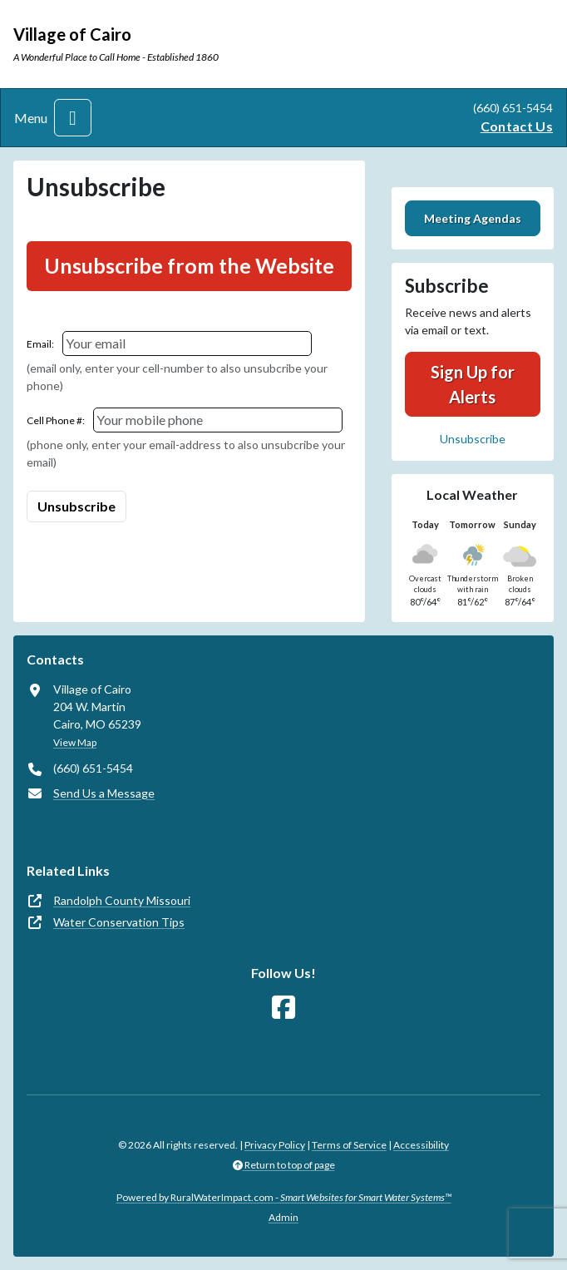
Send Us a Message (104, 793)
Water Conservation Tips (119, 922)
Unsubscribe (472, 439)
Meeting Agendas (472, 218)
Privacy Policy (274, 1145)
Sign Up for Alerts (473, 384)
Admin (283, 1217)
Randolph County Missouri (121, 900)
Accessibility (421, 1145)
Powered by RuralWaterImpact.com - (283, 1197)
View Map (74, 742)
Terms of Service (349, 1145)
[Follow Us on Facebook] (283, 1007)
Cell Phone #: (56, 420)
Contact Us (517, 126)
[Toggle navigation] (72, 117)
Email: (40, 344)
